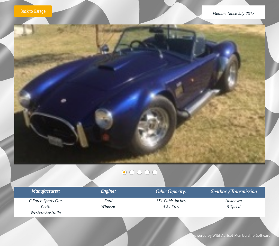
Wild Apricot (223, 235)
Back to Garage (33, 11)
